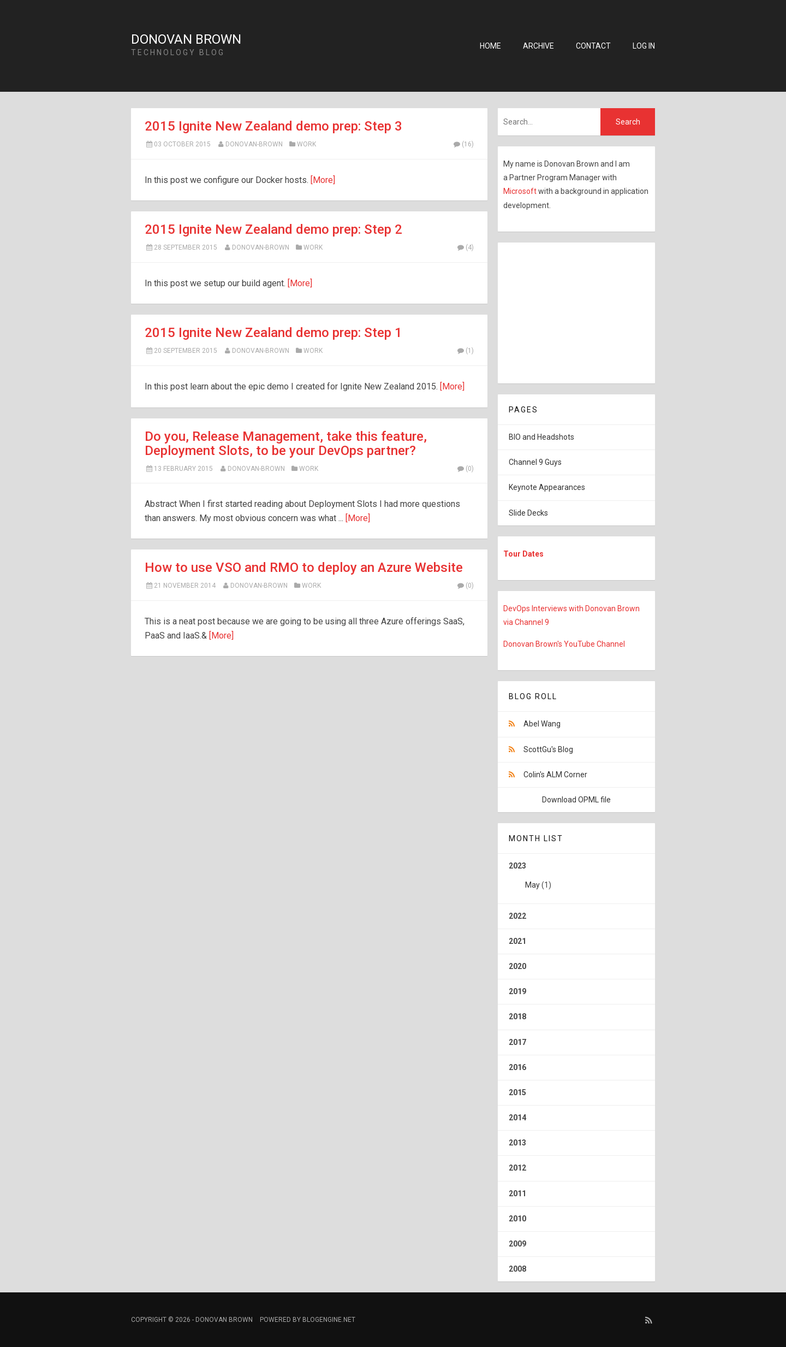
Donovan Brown (186, 39)
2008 (517, 1269)
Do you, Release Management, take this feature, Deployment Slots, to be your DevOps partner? (286, 443)
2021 (517, 941)
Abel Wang (542, 723)
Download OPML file (576, 799)
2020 (517, 966)
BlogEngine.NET (328, 1320)
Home (490, 46)
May (532, 885)
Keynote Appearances (547, 487)
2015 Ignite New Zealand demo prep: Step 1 (273, 332)
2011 (517, 1193)
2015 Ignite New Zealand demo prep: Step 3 (273, 126)
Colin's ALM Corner (555, 774)
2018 (517, 1016)
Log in (644, 46)
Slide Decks (528, 513)
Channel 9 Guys (535, 462)
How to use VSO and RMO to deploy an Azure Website (304, 567)
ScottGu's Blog (548, 749)
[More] (323, 180)
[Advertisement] (566, 311)
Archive (538, 46)
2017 (517, 1042)
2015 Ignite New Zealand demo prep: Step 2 (273, 229)
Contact (593, 46)
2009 (517, 1243)
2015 (517, 1092)
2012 (517, 1167)
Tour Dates (523, 554)
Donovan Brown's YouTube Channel (564, 644)
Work (306, 144)
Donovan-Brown (254, 144)
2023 (576, 879)
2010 (517, 1218)
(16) (463, 144)
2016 (517, 1067)
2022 (517, 916)
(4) (465, 247)
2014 (517, 1117)
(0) (465, 468)
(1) (465, 351)
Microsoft (520, 191)
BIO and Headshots (541, 437)
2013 (517, 1142)
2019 (517, 991)
